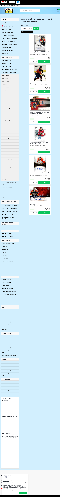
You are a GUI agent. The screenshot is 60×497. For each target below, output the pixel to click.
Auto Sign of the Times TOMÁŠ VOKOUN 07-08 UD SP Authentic (40, 89)
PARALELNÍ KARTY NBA (7, 282)
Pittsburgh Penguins (6, 147)
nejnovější (36, 28)
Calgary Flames (5, 90)
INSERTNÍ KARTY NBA (6, 285)
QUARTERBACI (5, 329)
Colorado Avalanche (7, 99)
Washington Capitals (7, 173)
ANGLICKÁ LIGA (5, 246)
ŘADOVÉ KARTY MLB (6, 336)
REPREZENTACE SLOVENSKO (8, 236)
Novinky (17, 5)
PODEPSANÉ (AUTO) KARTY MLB (9, 348)
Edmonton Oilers (6, 111)
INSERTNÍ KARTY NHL (6, 66)
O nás (4, 5)
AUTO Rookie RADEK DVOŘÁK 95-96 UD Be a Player (40, 54)
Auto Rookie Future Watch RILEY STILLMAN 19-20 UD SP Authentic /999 (27, 89)
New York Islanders (6, 135)
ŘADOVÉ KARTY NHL (6, 60)
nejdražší (30, 28)
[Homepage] (1, 6)
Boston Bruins (5, 84)
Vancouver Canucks (6, 167)
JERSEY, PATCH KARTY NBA (8, 288)
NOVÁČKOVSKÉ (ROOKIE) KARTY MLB (9, 351)
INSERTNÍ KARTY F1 (6, 388)
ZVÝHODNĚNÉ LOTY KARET (7, 50)
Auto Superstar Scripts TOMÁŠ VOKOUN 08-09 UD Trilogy (52, 90)
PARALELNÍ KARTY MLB (7, 339)
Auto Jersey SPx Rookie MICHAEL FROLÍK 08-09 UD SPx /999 (27, 54)
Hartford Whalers (6, 117)
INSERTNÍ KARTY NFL (6, 316)
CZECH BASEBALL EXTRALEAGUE (9, 355)
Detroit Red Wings (6, 108)
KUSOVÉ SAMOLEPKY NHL (7, 193)
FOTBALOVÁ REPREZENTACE (8, 264)
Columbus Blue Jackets (7, 102)
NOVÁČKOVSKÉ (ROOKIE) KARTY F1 (9, 391)
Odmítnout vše (14, 492)
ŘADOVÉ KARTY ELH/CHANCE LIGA (9, 205)
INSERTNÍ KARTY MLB (6, 342)
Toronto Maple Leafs (6, 162)
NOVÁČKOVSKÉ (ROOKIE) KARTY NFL (9, 325)
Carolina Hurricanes (6, 93)
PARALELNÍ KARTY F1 (6, 385)
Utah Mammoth (5, 165)
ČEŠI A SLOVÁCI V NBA (7, 299)
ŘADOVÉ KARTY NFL (6, 310)
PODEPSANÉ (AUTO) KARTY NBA (9, 291)
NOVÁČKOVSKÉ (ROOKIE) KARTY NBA (9, 295)
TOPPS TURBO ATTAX (6, 394)
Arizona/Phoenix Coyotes (8, 78)
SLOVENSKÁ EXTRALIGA (7, 226)
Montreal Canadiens (6, 126)
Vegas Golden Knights (7, 170)
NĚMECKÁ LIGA (5, 258)
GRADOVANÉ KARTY (6, 29)
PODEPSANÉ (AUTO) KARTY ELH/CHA (8, 218)
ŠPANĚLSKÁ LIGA (5, 249)
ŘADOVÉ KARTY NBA (6, 279)
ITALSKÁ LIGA (5, 252)
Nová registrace (56, 2)
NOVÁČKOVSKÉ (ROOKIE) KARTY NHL (9, 183)
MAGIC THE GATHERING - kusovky (9, 44)
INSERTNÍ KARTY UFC (6, 368)
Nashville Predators (6, 129)
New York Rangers (6, 138)
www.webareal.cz (35, 495)
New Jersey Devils (6, 132)
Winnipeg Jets (5, 176)
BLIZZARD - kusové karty (7, 47)
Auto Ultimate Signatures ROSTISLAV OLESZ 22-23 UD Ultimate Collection (52, 54)
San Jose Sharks (6, 150)
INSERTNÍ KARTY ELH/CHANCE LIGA (9, 211)
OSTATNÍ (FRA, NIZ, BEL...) (7, 261)
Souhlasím (23, 493)
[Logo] (9, 10)
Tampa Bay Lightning (7, 159)
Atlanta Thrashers (6, 81)
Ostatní (4, 179)
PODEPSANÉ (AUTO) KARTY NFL (9, 322)
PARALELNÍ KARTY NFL (6, 313)
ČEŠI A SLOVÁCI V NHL (7, 187)
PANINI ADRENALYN (6, 270)
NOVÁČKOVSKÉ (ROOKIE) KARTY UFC (9, 374)
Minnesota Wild (5, 123)
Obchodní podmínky (10, 5)
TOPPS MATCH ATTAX (6, 273)
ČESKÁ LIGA (4, 255)
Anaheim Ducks (5, 75)
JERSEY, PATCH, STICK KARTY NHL (9, 69)
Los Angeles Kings (6, 120)
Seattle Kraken (5, 153)
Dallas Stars (5, 105)
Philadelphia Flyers (6, 144)
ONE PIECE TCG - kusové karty (8, 41)
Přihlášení (49, 2)
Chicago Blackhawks (7, 96)
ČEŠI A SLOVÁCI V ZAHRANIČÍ (8, 243)
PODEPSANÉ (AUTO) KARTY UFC (9, 371)
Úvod (3, 15)
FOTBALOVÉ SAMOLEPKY (7, 267)
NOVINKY (4, 22)
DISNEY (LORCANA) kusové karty (9, 38)
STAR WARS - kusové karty (8, 35)
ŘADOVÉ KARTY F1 (6, 382)
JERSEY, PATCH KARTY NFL (7, 319)
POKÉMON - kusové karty (7, 32)
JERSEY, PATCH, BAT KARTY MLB (9, 345)
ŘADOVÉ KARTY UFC (6, 362)
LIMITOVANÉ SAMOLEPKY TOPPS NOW (9, 197)
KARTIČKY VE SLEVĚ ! (7, 26)
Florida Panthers (6, 114)
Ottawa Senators (6, 141)
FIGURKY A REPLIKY (6, 53)
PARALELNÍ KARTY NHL (6, 63)
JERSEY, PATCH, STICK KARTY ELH (9, 214)
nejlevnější (24, 28)
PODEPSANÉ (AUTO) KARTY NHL (11, 15)
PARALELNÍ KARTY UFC (7, 365)
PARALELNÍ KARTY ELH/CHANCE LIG (9, 208)
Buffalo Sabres (5, 87)
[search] (38, 11)
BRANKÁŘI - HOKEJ (6, 190)
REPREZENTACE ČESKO (7, 233)
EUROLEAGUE (5, 302)
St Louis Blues (5, 156)
